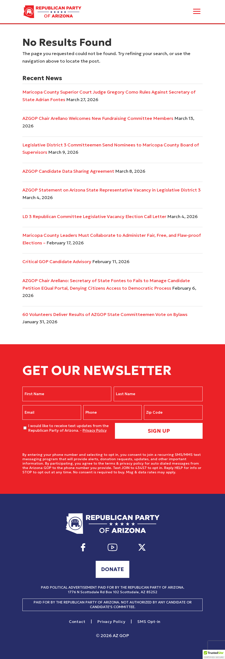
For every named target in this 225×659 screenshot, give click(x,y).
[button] (214, 654)
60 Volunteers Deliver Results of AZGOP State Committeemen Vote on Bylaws (105, 314)
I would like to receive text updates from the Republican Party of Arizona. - (68, 428)
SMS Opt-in (148, 622)
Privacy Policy (95, 430)
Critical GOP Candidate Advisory (56, 261)
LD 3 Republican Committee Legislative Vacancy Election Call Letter (94, 216)
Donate (112, 569)
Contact (77, 622)
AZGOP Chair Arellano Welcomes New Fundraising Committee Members (97, 118)
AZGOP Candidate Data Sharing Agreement (68, 171)
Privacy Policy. (189, 472)
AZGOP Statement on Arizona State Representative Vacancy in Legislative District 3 (111, 190)
